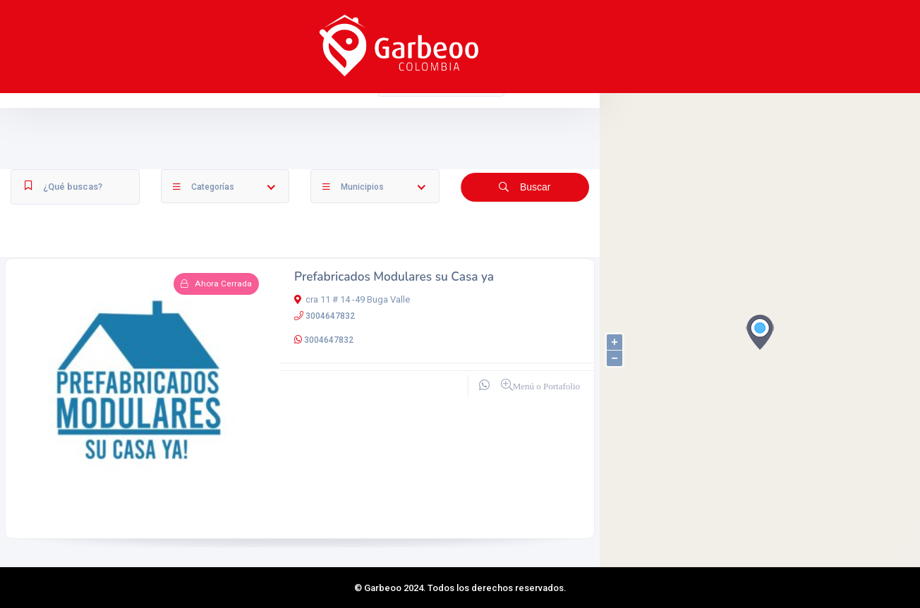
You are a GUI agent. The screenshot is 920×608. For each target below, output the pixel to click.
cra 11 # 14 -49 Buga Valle (352, 299)
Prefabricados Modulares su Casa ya (394, 277)
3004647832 (330, 316)
